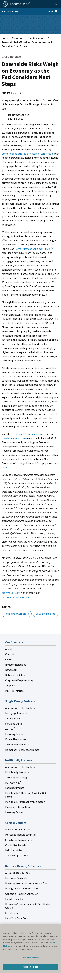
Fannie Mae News (37, 38)
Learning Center (14, 734)
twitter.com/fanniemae (15, 597)
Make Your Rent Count (17, 918)
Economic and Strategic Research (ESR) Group (27, 153)
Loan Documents (14, 787)
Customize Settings (30, 957)
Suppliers (10, 685)
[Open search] (52, 4)
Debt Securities (13, 850)
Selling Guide (12, 718)
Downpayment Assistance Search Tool (26, 883)
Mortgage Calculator (16, 878)
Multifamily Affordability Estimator (25, 801)
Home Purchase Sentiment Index (33, 248)
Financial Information (17, 807)
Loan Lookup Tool (15, 899)
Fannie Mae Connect (16, 739)
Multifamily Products (17, 772)
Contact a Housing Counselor (21, 893)
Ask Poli (10, 728)
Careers (9, 659)
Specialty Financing (16, 777)
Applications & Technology (20, 708)
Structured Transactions (18, 839)
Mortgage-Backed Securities (21, 834)
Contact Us (11, 654)
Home (4, 38)
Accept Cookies (30, 966)
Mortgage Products (16, 713)
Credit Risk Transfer (16, 845)
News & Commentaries (18, 829)
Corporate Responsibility (19, 680)
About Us (10, 649)
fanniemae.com (11, 593)
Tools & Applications (16, 855)
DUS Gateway (13, 782)
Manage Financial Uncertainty (21, 888)
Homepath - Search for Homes (22, 749)
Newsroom (18, 38)
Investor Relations (15, 664)
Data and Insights (45, 613)
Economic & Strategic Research (28, 434)
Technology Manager (17, 744)
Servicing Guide (13, 723)
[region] (30, 948)
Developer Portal (14, 690)
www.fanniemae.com (13, 438)
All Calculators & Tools (18, 872)
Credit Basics (12, 913)
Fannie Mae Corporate (16, 613)
